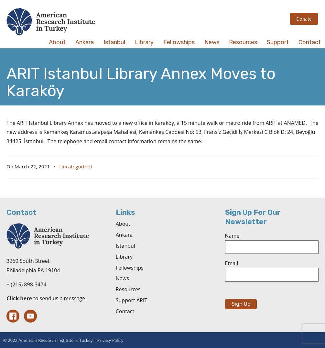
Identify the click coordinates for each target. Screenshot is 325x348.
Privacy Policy (110, 340)
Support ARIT (131, 300)
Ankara (124, 234)
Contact (125, 311)
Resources (128, 289)
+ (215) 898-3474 (26, 284)
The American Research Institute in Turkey (50, 21)
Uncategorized (75, 166)
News (122, 278)
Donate (304, 19)
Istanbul (125, 245)
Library (124, 256)
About (123, 223)
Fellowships (130, 267)
